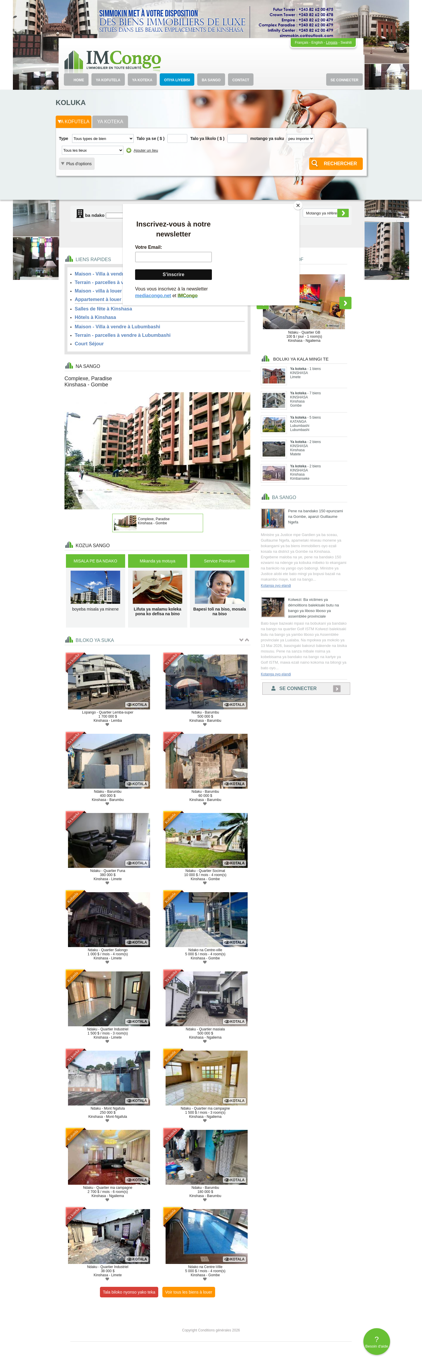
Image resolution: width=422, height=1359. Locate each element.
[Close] (298, 205)
